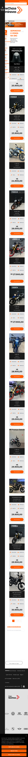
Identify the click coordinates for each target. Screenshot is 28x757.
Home (5, 21)
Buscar (10, 77)
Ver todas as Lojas (14, 663)
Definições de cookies (14, 747)
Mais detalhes (17, 90)
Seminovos (11, 21)
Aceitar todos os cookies (14, 755)
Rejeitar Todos (14, 751)
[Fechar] (26, 736)
